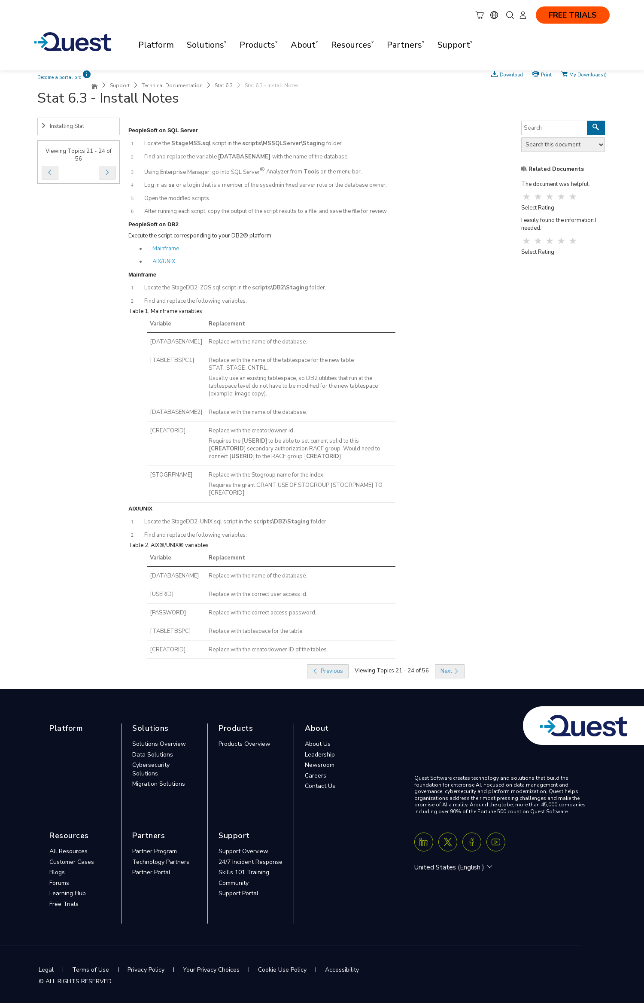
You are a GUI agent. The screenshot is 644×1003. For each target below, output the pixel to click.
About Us (318, 744)
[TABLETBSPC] (170, 631)
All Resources (68, 851)
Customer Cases (71, 862)
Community (234, 883)
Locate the (157, 143)
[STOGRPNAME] (171, 475)
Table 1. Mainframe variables (165, 311)
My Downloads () (588, 74)
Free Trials (64, 904)
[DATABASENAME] (174, 576)
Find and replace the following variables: (195, 535)
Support (120, 85)
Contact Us (320, 786)
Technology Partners (160, 862)
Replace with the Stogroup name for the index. (267, 475)
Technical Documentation (172, 85)
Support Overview (243, 851)
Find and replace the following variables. (195, 301)
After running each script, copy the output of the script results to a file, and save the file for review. (266, 211)
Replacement (227, 324)
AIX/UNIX (163, 261)
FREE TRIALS (573, 15)
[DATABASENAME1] (176, 342)
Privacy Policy (146, 970)
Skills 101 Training (244, 872)
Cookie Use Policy (282, 970)
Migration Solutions (158, 784)
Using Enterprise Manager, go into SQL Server (202, 172)
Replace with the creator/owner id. (252, 431)
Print (546, 74)
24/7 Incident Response (251, 862)
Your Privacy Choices (211, 970)
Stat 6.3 (224, 85)
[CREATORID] (167, 431)
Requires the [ (226, 441)
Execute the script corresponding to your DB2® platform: (200, 236)
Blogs (57, 872)
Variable (160, 324)
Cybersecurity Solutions (151, 769)
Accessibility (342, 970)
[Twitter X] (447, 842)
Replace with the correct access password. (262, 613)
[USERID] (161, 594)
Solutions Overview (159, 744)
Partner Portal (151, 872)
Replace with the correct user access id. (258, 594)
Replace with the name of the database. (258, 342)
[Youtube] (495, 842)
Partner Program (154, 851)
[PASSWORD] (168, 613)
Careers (315, 776)
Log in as (156, 185)
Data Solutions (152, 755)
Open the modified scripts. (177, 198)
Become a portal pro (59, 77)
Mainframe (165, 248)
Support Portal (238, 893)
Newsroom (319, 765)
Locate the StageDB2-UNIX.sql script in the (198, 522)
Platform (156, 45)
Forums (59, 883)
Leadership (320, 755)
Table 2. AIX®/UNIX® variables (168, 545)
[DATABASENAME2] (176, 412)
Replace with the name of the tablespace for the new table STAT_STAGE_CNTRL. (281, 364)
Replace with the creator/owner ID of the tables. (268, 649)
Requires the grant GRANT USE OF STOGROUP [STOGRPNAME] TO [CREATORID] (296, 489)
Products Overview (244, 744)
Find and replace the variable (181, 157)
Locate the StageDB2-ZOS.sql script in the (198, 288)
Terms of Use (90, 970)
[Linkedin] (423, 842)
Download (511, 74)
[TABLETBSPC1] (172, 360)
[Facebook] (471, 842)
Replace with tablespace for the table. (256, 631)
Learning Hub (67, 893)
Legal (46, 970)
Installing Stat (62, 126)
